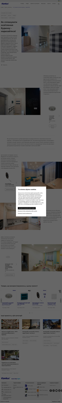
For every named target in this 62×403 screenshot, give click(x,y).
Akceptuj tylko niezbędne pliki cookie (27, 211)
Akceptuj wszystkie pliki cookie (27, 208)
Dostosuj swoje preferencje (25, 213)
